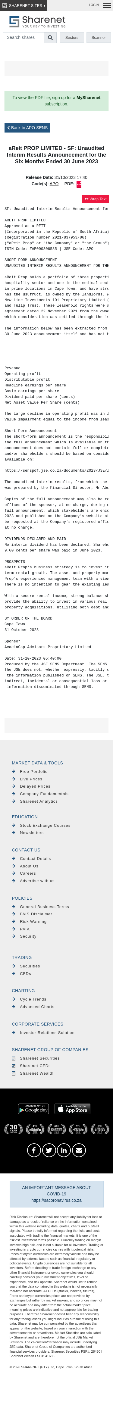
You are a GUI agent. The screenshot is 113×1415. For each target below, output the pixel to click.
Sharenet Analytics (35, 801)
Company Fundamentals (40, 794)
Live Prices (27, 779)
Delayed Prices (31, 786)
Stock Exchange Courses (41, 825)
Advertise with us (33, 881)
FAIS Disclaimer (32, 914)
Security (24, 936)
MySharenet (88, 97)
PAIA (21, 929)
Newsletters (28, 832)
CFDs (21, 973)
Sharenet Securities (36, 1058)
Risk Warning (29, 921)
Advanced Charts (33, 1006)
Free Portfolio (30, 771)
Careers (24, 873)
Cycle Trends (29, 999)
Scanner (99, 37)
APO (54, 183)
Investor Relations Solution (43, 1032)
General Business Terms (40, 906)
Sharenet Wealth (32, 1073)
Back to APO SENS (27, 127)
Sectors (71, 37)
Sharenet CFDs (31, 1066)
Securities (26, 966)
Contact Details (31, 858)
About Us (25, 866)
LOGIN (94, 5)
